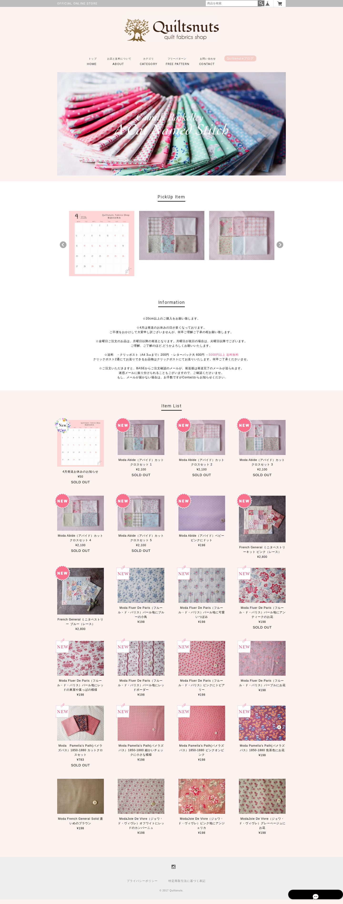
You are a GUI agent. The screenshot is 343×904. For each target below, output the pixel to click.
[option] (101, 248)
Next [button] (279, 249)
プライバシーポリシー (142, 885)
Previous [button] (63, 249)
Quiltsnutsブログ (240, 63)
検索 (261, 3)
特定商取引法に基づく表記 (187, 885)
